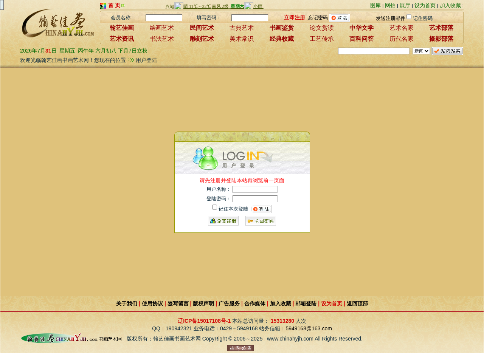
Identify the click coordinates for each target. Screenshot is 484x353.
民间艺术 (202, 28)
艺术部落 (441, 28)
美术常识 (242, 39)
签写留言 (178, 303)
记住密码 (423, 18)
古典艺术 (242, 28)
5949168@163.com (308, 328)
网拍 (390, 5)
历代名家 (401, 39)
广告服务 (229, 303)
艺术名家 (401, 28)
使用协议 (152, 303)
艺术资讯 (122, 39)
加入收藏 (450, 5)
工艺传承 (322, 39)
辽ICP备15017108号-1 (204, 321)
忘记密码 (318, 17)
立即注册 (294, 17)
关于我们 (126, 303)
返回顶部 (357, 303)
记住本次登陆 (233, 209)
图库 (375, 5)
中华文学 (361, 28)
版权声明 (203, 303)
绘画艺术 (162, 28)
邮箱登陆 (305, 303)
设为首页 (425, 5)
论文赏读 (322, 28)
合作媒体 (254, 303)
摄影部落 (441, 39)
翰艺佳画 (122, 28)
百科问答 (361, 39)
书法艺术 (162, 39)
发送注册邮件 (390, 18)
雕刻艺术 (202, 39)
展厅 (405, 5)
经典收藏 (282, 39)
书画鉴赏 (282, 28)
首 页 (114, 5)
